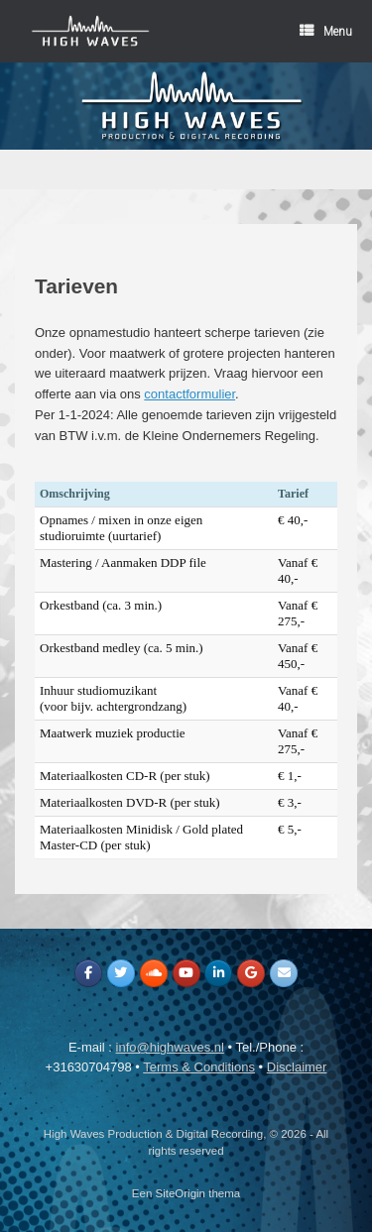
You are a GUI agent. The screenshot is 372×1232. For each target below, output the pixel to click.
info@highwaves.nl (170, 1047)
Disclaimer (297, 1067)
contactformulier (189, 394)
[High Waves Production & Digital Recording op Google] (251, 973)
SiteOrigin (181, 1193)
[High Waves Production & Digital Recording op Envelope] (284, 973)
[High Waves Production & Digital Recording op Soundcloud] (154, 973)
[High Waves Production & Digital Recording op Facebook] (88, 973)
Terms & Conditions (199, 1067)
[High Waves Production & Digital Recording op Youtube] (186, 973)
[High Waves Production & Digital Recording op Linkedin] (218, 973)
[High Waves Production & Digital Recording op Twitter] (121, 973)
